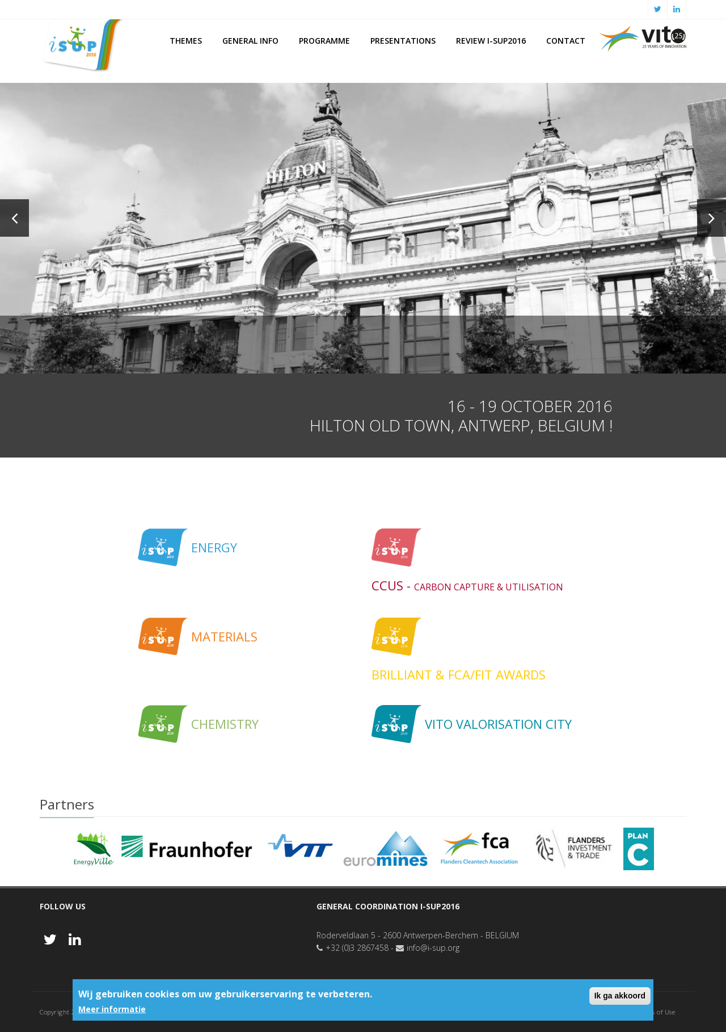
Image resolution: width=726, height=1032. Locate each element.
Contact (565, 40)
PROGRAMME (324, 40)
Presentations (403, 40)
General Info (250, 40)
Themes (186, 40)
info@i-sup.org (433, 947)
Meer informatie (112, 1009)
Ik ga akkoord (619, 995)
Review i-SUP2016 (491, 40)
